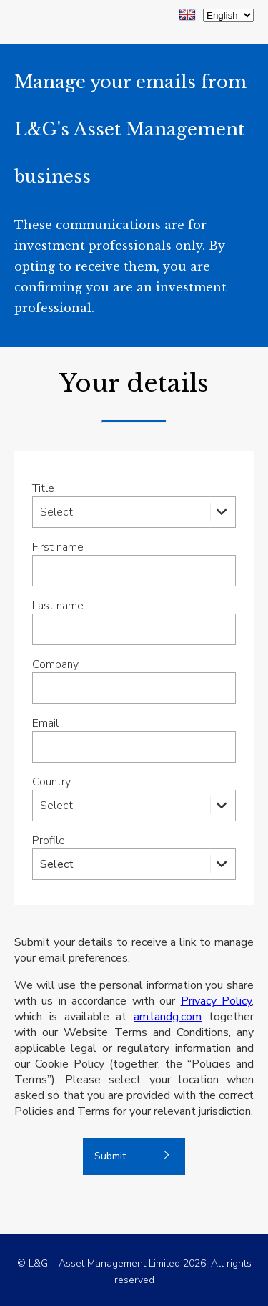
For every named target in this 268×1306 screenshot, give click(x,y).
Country (51, 782)
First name (58, 547)
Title (43, 488)
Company (55, 664)
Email (45, 723)
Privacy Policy (216, 1001)
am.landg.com (168, 1017)
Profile (48, 840)
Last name (58, 606)
